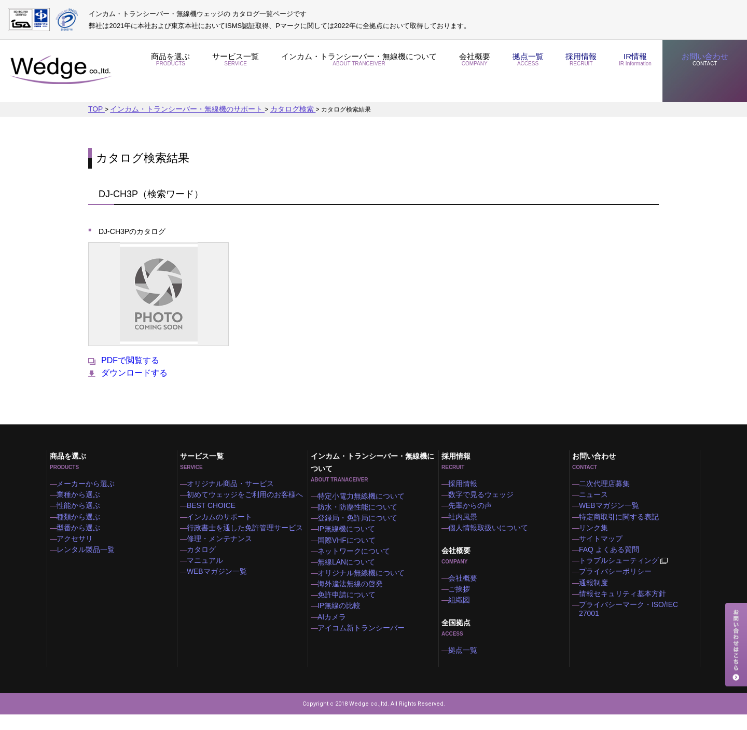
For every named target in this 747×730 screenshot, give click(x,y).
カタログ (205, 559)
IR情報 (631, 71)
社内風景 (466, 520)
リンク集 (597, 533)
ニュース (597, 494)
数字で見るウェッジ (482, 494)
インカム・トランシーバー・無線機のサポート (174, 109)
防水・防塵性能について (358, 507)
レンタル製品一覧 (88, 559)
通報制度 (597, 598)
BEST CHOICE (214, 507)
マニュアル (208, 572)
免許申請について (349, 610)
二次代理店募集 (607, 481)
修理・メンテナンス (221, 546)
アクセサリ (78, 546)
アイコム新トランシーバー (361, 649)
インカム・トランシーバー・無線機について (355, 71)
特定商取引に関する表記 (619, 520)
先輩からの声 (473, 507)
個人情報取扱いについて (488, 533)
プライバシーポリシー (616, 585)
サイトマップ (603, 546)
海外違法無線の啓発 (352, 597)
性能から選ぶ (81, 507)
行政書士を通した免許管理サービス (243, 533)
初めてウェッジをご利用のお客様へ (243, 494)
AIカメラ (336, 636)
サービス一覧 (235, 71)
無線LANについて (348, 571)
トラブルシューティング (624, 573)
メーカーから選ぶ (88, 481)
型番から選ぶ (81, 533)
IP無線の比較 (342, 623)
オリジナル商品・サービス (230, 481)
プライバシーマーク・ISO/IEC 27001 (637, 624)
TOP (95, 109)
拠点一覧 (521, 71)
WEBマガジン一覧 (218, 585)
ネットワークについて (355, 558)
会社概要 (467, 71)
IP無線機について (348, 532)
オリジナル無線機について (361, 584)
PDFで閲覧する (123, 360)
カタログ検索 (265, 109)
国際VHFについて (349, 545)
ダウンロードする (128, 372)
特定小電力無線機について (361, 494)
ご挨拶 (463, 598)
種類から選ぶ (81, 520)
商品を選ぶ (170, 71)
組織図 (463, 611)
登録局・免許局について (358, 520)
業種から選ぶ (81, 494)
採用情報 (575, 71)
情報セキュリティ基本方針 (622, 611)
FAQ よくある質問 (611, 559)
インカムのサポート (221, 520)
